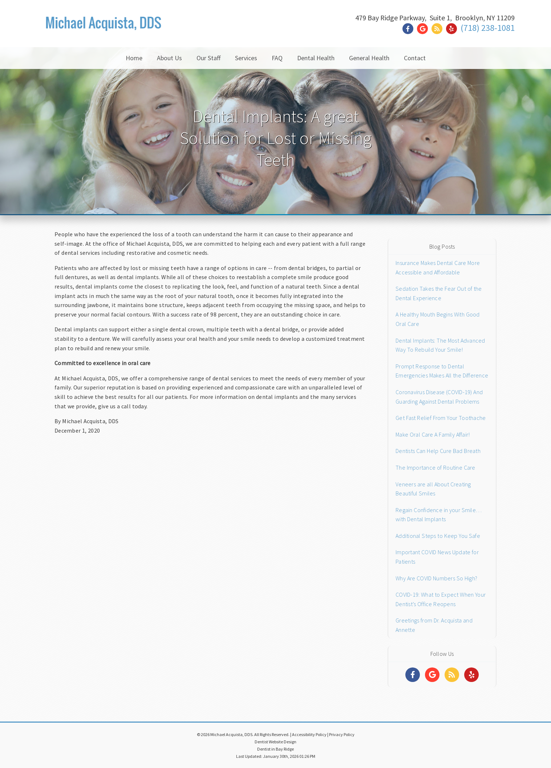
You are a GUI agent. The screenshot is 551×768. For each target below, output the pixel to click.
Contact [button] (415, 58)
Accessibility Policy (309, 734)
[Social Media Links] (412, 674)
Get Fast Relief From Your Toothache (441, 417)
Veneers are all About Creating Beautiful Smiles (433, 489)
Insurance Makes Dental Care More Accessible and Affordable (438, 267)
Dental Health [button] (316, 58)
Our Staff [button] (208, 58)
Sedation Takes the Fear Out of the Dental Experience (439, 293)
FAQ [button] (277, 58)
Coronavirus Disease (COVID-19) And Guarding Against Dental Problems (439, 396)
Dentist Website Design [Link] (275, 741)
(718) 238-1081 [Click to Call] (488, 27)
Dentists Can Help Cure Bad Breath (438, 450)
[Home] (103, 31)
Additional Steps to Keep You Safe (438, 535)
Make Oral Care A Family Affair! (433, 434)
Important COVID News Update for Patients (437, 556)
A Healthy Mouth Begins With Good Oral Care (438, 319)
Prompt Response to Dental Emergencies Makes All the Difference (442, 371)
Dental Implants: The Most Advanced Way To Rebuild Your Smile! (440, 345)
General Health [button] (369, 58)
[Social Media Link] (409, 29)
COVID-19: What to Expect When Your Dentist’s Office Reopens (441, 599)
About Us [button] (169, 58)
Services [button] (246, 58)
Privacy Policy (341, 734)
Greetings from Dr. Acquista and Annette (434, 625)
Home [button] (134, 58)
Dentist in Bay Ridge (275, 749)
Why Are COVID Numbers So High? (436, 578)
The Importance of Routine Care (435, 467)
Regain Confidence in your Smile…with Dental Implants (439, 514)
